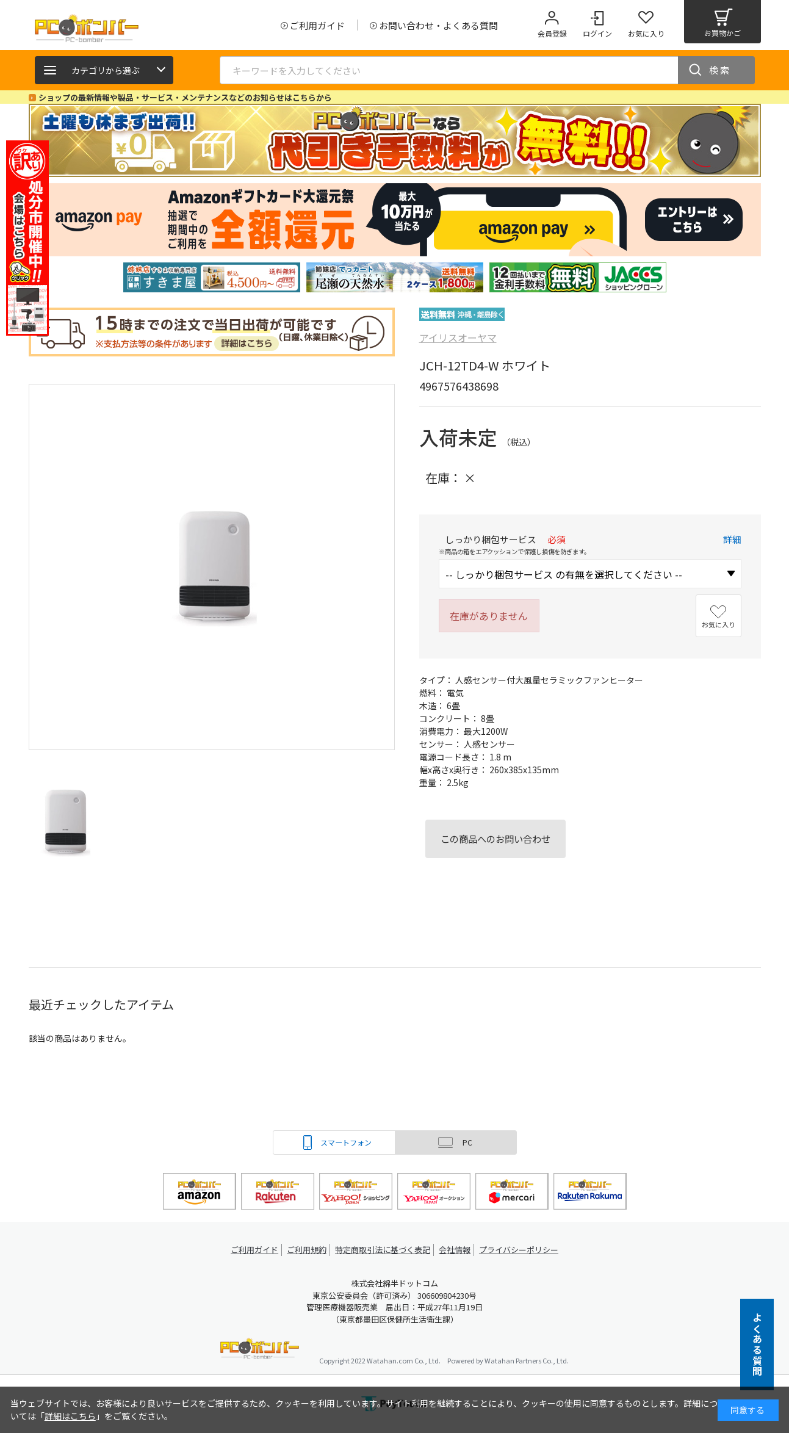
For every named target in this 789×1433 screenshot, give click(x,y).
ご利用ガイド (252, 1249)
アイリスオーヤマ (458, 337)
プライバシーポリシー (523, 1249)
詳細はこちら (70, 1416)
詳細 (732, 539)
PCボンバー (259, 1350)
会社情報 (457, 1249)
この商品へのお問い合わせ (495, 838)
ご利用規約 (307, 1249)
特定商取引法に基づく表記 (384, 1249)
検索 (720, 69)
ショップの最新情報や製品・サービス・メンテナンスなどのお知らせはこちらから (185, 97)
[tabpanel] (211, 277)
